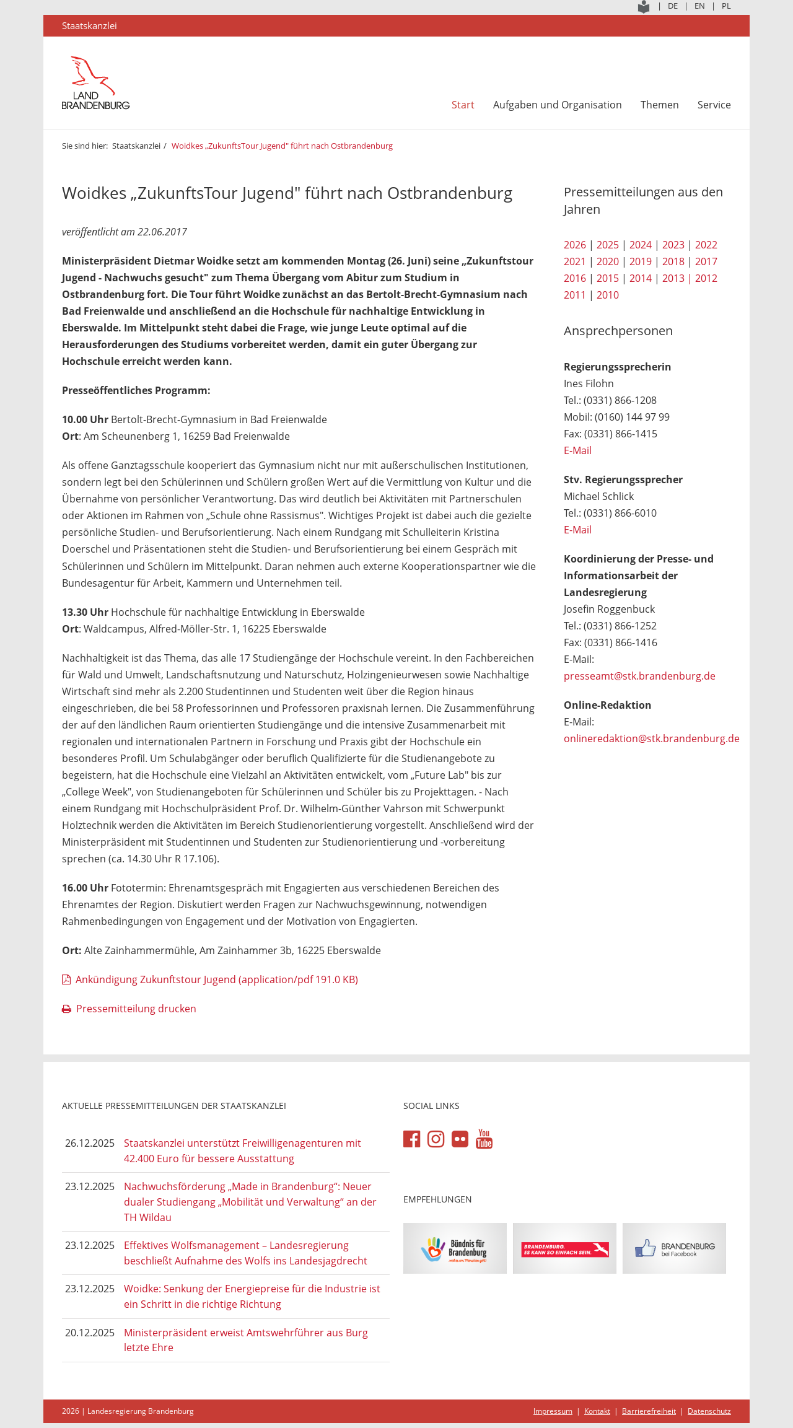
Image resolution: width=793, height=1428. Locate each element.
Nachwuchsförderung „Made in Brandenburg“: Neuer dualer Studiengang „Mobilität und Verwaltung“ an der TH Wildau (250, 1202)
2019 (640, 261)
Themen (660, 105)
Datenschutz (709, 1411)
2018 (673, 261)
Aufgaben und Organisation (557, 105)
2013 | (677, 278)
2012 (706, 278)
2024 (640, 245)
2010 (608, 295)
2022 (706, 245)
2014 (640, 278)
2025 (608, 245)
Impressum (552, 1411)
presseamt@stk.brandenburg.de (640, 676)
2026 (575, 245)
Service (714, 105)
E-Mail (578, 450)
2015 (608, 278)
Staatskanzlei (136, 145)
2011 (575, 295)
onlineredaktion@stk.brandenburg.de (652, 738)
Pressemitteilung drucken (136, 1009)
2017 (706, 261)
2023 (673, 245)
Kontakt (597, 1411)
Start (463, 105)
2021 (575, 261)
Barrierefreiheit (649, 1411)
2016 (575, 278)
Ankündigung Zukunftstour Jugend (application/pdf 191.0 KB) (217, 979)
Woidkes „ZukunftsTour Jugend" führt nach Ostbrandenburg (283, 145)
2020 (608, 261)
